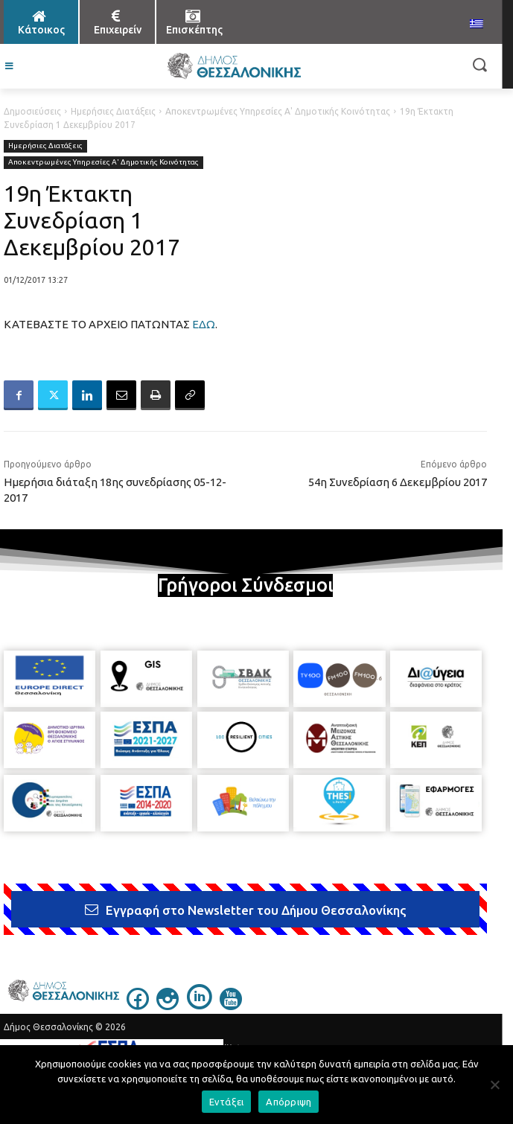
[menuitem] (476, 24)
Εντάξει (226, 1101)
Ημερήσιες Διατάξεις (113, 111)
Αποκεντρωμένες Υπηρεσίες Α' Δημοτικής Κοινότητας (277, 111)
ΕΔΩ (203, 324)
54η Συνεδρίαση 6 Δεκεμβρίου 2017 (397, 482)
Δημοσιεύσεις (32, 111)
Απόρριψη (288, 1101)
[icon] (138, 1006)
